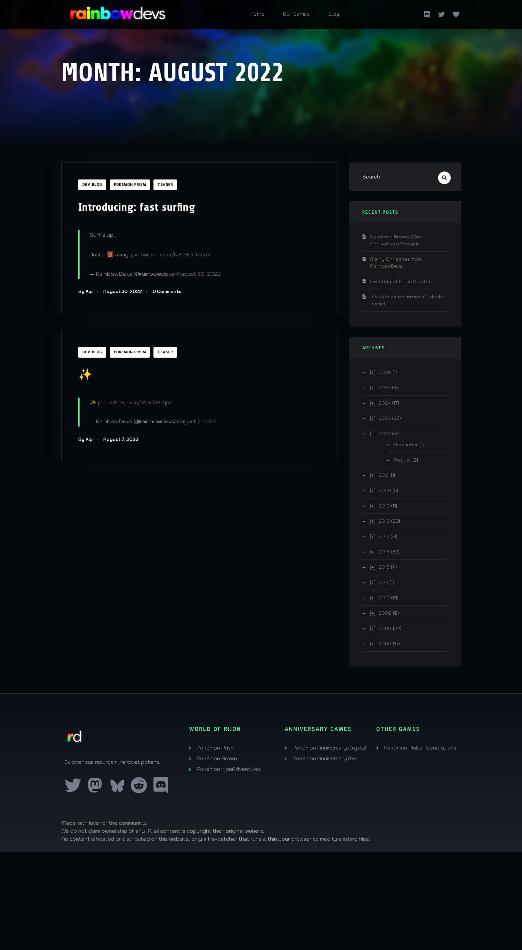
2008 (385, 628)
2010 (384, 598)
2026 (385, 372)
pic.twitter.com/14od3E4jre (135, 402)
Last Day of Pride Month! (400, 281)
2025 (385, 388)
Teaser (165, 185)
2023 (385, 418)
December (406, 445)
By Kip (85, 291)
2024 (385, 403)
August (402, 460)
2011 (383, 582)
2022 (385, 434)
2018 (384, 521)
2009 (385, 613)
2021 (384, 475)
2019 (384, 506)
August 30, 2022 (199, 273)
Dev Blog (92, 185)
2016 (384, 552)
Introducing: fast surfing (136, 207)
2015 (384, 567)
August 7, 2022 (197, 421)
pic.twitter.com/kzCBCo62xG (170, 254)
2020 (385, 490)
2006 (385, 644)
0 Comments (166, 291)
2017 (384, 536)
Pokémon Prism (130, 185)
